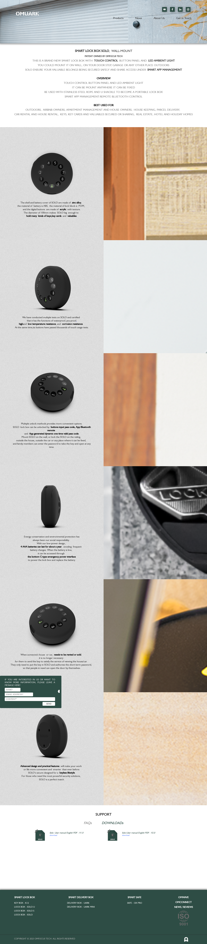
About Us (159, 18)
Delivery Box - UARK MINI (81, 906)
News (138, 18)
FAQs (88, 823)
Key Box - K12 (21, 903)
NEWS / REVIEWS (183, 907)
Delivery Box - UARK (78, 903)
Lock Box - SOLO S (24, 910)
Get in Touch (183, 18)
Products (118, 18)
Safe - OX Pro (134, 903)
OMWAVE (183, 897)
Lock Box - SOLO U (24, 906)
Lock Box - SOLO (23, 914)
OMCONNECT (183, 902)
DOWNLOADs (112, 823)
